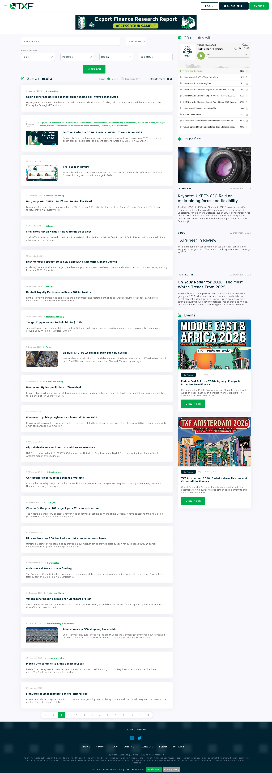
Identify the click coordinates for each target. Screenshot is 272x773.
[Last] (148, 715)
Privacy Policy (171, 769)
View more (193, 403)
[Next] (140, 715)
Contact (130, 746)
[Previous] (54, 715)
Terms (163, 746)
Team (114, 746)
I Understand (154, 769)
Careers (147, 746)
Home (86, 746)
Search (94, 69)
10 (131, 715)
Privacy (179, 746)
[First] (45, 715)
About (100, 746)
